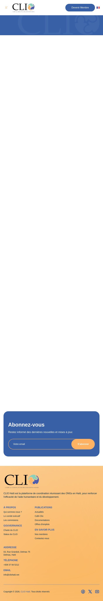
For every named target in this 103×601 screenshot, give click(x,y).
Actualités (39, 512)
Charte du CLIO (11, 530)
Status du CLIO (11, 534)
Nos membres (41, 534)
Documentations (42, 520)
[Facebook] (83, 591)
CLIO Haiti (25, 591)
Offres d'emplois (42, 524)
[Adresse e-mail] (38, 444)
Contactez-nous (42, 538)
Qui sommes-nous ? (13, 512)
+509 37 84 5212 (11, 565)
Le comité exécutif (12, 516)
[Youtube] (97, 591)
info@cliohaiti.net (11, 575)
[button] (80, 7)
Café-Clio (39, 516)
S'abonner (83, 444)
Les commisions (11, 520)
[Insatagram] (90, 591)
